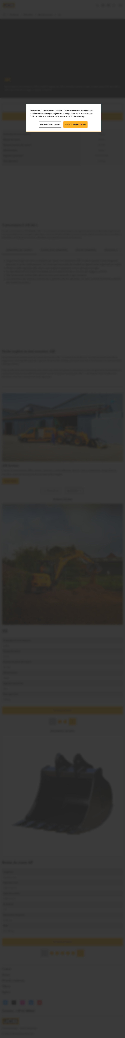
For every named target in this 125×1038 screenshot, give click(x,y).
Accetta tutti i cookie (75, 124)
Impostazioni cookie (50, 124)
